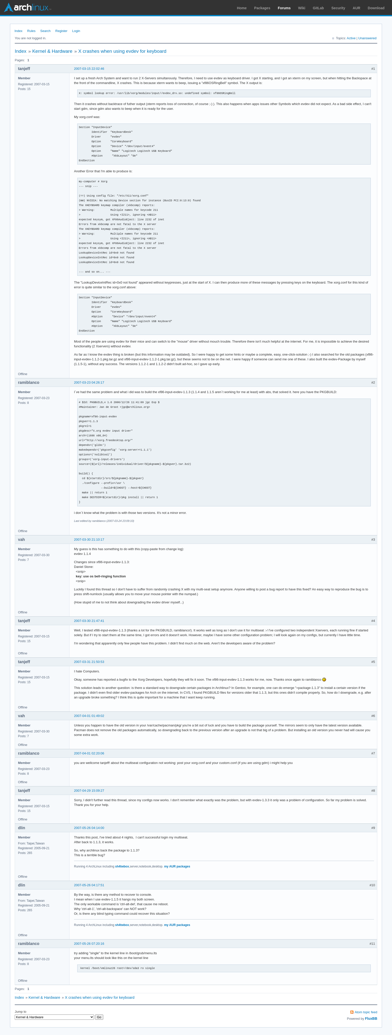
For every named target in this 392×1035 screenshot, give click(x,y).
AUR (356, 8)
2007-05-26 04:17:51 (89, 885)
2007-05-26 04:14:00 (89, 828)
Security (338, 8)
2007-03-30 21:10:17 (89, 539)
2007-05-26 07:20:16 (89, 943)
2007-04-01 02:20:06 (89, 753)
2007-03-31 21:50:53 (89, 662)
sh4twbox (122, 866)
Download (376, 8)
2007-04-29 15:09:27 (89, 790)
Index (18, 31)
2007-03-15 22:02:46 (89, 69)
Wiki (302, 8)
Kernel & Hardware (52, 51)
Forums (284, 8)
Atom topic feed (366, 1012)
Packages (262, 8)
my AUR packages (177, 866)
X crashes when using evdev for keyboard (122, 51)
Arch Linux (27, 8)
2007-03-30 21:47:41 (89, 621)
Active (351, 38)
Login (76, 31)
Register (61, 31)
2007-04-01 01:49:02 (89, 716)
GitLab (318, 8)
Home (242, 8)
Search (45, 31)
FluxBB (371, 1018)
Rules (31, 31)
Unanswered (367, 38)
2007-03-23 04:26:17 (89, 382)
